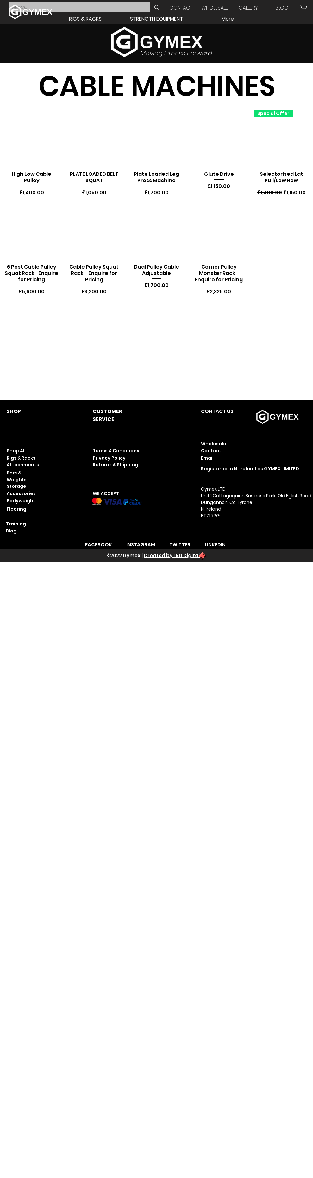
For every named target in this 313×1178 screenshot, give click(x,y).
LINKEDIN (215, 544)
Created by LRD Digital (172, 555)
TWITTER (180, 544)
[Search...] (74, 7)
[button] (303, 7)
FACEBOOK (98, 544)
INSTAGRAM (140, 544)
